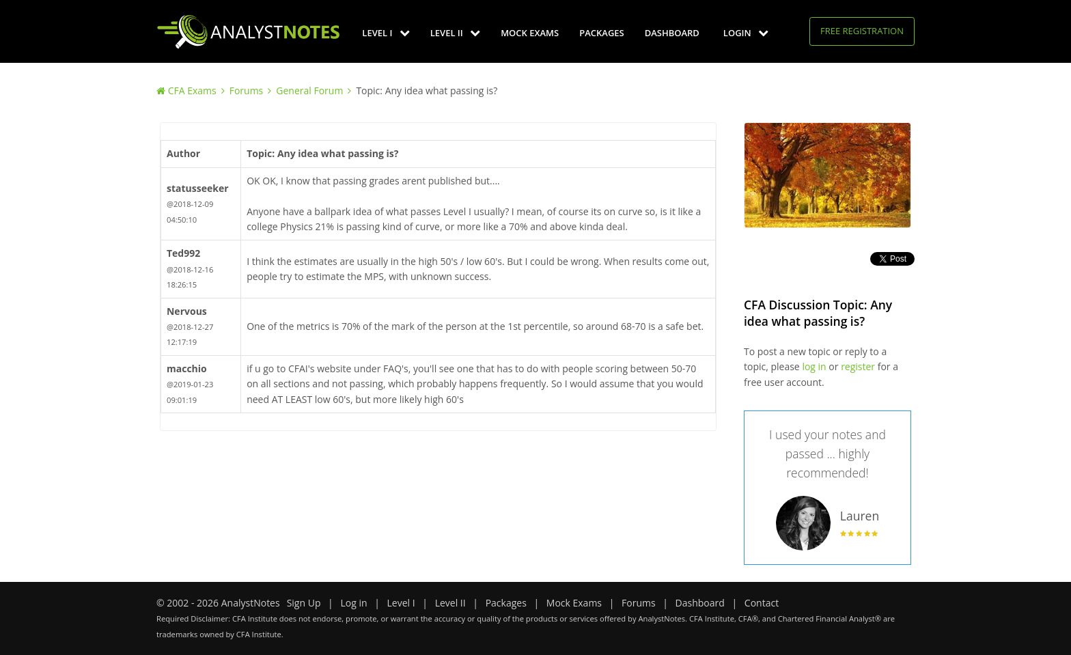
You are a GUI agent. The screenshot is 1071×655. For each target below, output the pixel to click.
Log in (353, 602)
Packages (601, 33)
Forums (247, 90)
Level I (385, 33)
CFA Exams (192, 90)
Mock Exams (530, 33)
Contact (762, 602)
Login (745, 33)
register (858, 366)
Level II (455, 33)
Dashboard (672, 33)
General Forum (309, 90)
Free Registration (862, 31)
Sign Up (304, 602)
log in (814, 366)
